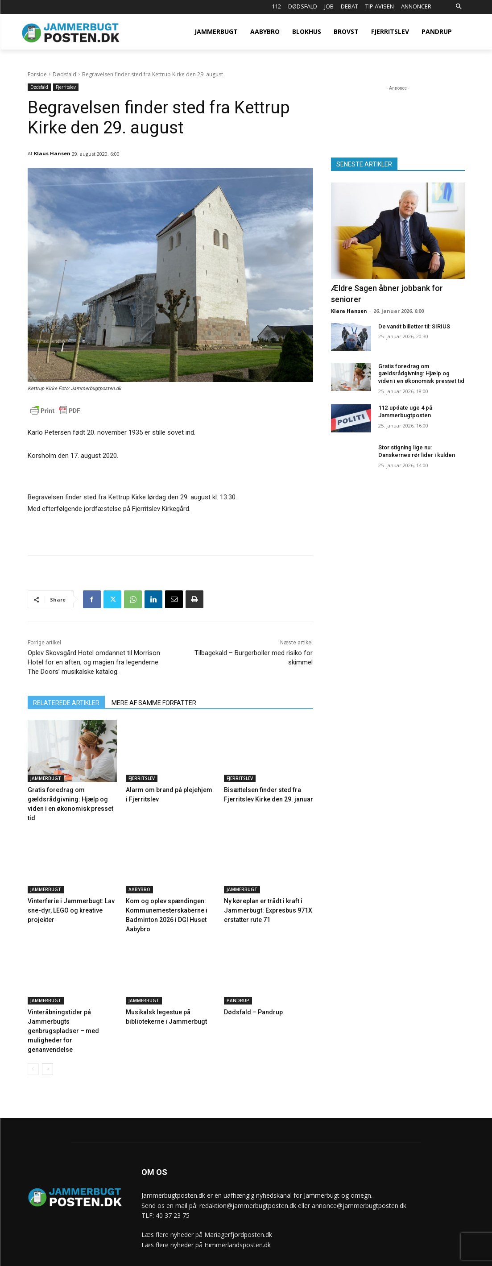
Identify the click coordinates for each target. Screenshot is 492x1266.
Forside (37, 74)
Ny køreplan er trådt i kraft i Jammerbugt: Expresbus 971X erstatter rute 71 (263, 899)
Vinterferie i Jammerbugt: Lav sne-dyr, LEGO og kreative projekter (67, 899)
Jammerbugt (45, 778)
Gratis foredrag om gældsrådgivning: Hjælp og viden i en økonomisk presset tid (71, 798)
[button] (459, 7)
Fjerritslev (66, 87)
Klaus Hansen (52, 153)
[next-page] (47, 1045)
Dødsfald (64, 74)
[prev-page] (33, 1045)
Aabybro (139, 879)
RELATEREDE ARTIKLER (66, 702)
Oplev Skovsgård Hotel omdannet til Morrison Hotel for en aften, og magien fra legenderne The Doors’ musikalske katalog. (94, 662)
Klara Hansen (349, 310)
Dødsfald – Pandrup (251, 999)
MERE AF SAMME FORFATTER (154, 702)
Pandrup (238, 988)
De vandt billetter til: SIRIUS (414, 326)
